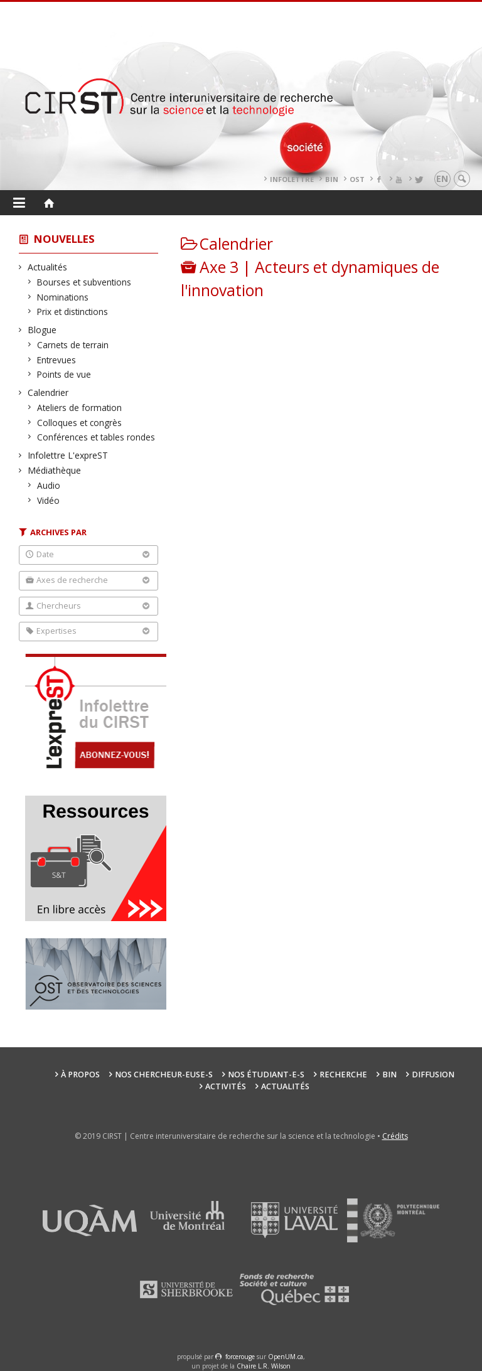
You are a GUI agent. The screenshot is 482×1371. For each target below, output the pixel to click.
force (240, 1356)
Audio (49, 485)
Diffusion (433, 1074)
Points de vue (64, 374)
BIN (331, 179)
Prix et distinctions (73, 311)
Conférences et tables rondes (96, 437)
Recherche (343, 1074)
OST (357, 179)
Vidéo (49, 500)
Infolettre (292, 179)
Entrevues (57, 360)
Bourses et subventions (84, 282)
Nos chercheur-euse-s (164, 1074)
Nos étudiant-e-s (266, 1074)
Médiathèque (54, 470)
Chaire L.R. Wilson (264, 1366)
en (442, 178)
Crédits (395, 1136)
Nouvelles (64, 239)
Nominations (63, 297)
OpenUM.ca (285, 1356)
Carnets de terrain (73, 345)
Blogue (42, 330)
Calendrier (48, 392)
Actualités (47, 267)
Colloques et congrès (80, 423)
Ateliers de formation (80, 407)
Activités (225, 1086)
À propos (80, 1074)
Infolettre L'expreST (68, 455)
